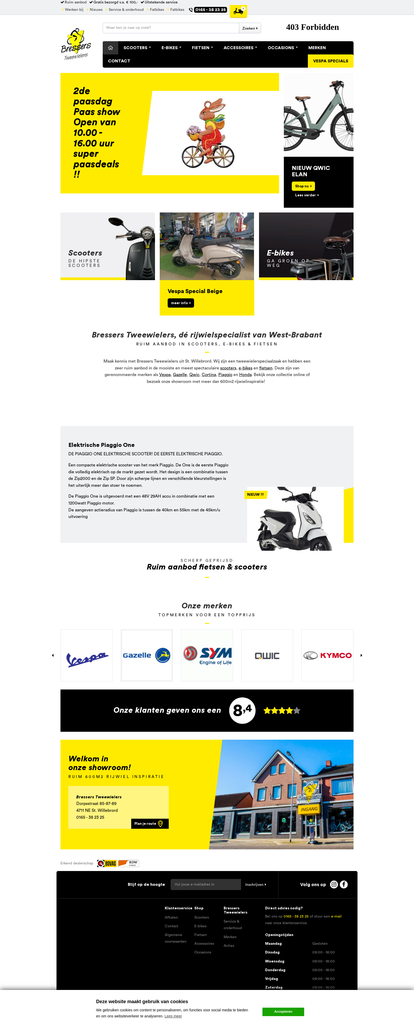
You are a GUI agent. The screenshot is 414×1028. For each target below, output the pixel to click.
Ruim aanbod (76, 2)
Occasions (283, 48)
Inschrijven (254, 885)
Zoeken (248, 28)
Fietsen (202, 48)
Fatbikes (157, 10)
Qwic (194, 375)
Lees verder (305, 195)
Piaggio (225, 375)
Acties (229, 946)
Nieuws (96, 10)
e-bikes (245, 368)
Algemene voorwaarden (175, 938)
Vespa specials (330, 61)
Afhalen (171, 917)
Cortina (209, 375)
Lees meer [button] (173, 1016)
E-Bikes (171, 48)
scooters (228, 368)
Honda (245, 375)
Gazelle (180, 375)
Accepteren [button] (283, 1011)
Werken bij (74, 10)
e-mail (336, 916)
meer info (179, 303)
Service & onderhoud (126, 10)
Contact (119, 61)
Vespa (165, 375)
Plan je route (149, 823)
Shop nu (302, 186)
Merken (317, 48)
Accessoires (240, 48)
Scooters (137, 48)
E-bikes (200, 926)
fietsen (265, 368)
